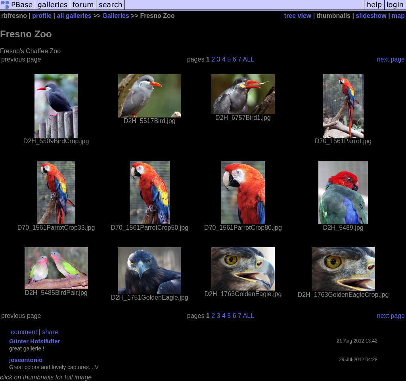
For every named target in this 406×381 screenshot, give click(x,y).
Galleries (115, 15)
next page (391, 59)
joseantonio (25, 359)
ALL (248, 59)
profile (42, 15)
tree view (297, 15)
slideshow (371, 15)
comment (24, 332)
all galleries (74, 15)
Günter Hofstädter (34, 341)
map (398, 15)
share (50, 332)
